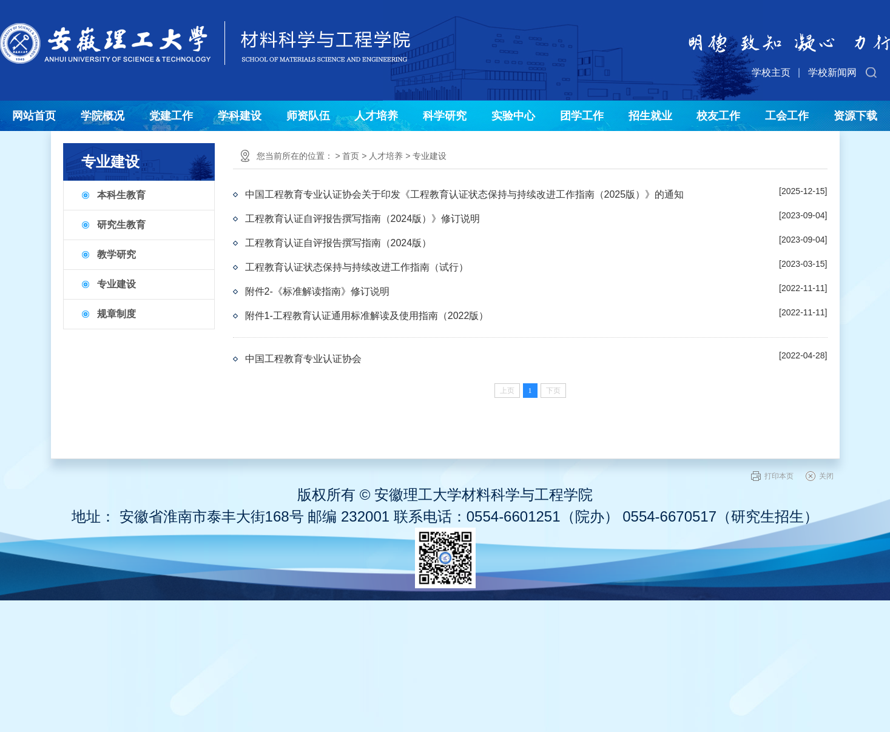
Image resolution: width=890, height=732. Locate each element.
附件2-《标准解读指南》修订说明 (317, 291)
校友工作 (718, 116)
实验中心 (513, 116)
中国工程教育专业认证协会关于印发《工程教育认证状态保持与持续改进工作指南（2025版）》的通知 (464, 194)
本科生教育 (121, 195)
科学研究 (445, 116)
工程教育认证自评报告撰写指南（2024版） (338, 243)
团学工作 (582, 116)
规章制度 (116, 314)
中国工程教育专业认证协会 (303, 359)
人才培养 (376, 116)
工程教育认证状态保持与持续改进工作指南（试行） (356, 267)
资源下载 (855, 116)
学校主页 (771, 72)
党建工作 (171, 116)
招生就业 (650, 116)
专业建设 (116, 284)
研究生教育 (121, 225)
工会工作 (787, 116)
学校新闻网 (832, 72)
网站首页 (34, 116)
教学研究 (116, 254)
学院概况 (102, 116)
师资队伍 (308, 116)
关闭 (826, 476)
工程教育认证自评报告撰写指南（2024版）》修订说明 (362, 218)
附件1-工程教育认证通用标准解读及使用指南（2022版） (367, 316)
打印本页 (779, 476)
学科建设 (239, 116)
